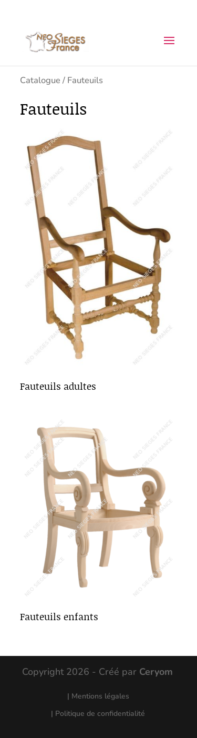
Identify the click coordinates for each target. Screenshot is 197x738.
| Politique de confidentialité (98, 714)
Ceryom (156, 671)
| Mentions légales (98, 696)
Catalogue (40, 80)
